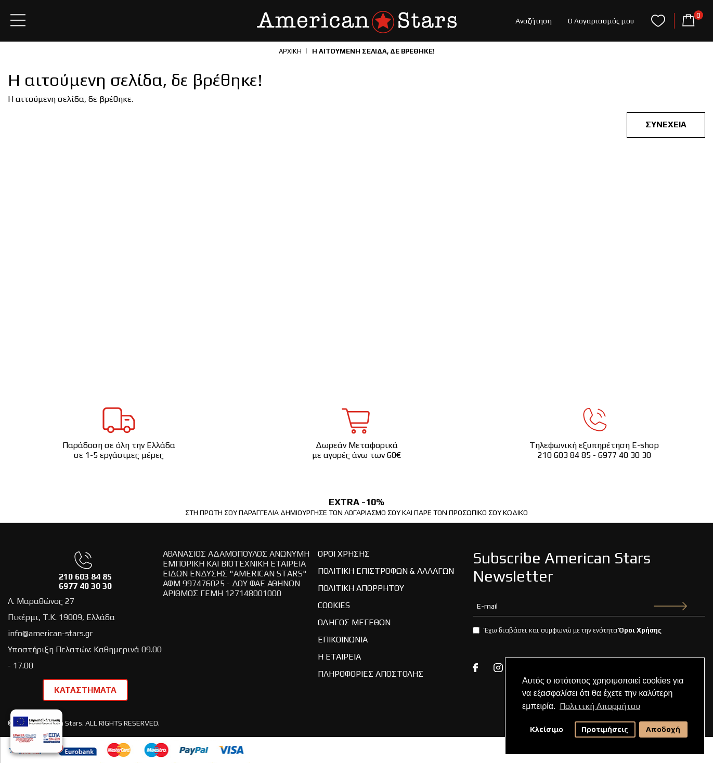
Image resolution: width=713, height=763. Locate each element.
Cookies (334, 605)
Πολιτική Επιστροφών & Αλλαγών (386, 571)
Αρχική (290, 51)
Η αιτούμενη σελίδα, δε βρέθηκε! (373, 51)
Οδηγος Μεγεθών (354, 622)
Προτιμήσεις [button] (604, 729)
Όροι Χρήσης (344, 554)
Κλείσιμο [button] (546, 729)
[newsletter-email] (589, 606)
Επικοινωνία (343, 639)
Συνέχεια (665, 124)
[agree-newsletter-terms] (476, 630)
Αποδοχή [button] (663, 729)
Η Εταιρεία (339, 657)
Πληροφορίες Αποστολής (370, 674)
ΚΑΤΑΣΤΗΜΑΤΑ (85, 690)
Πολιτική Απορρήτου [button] (600, 706)
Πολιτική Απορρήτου (361, 588)
